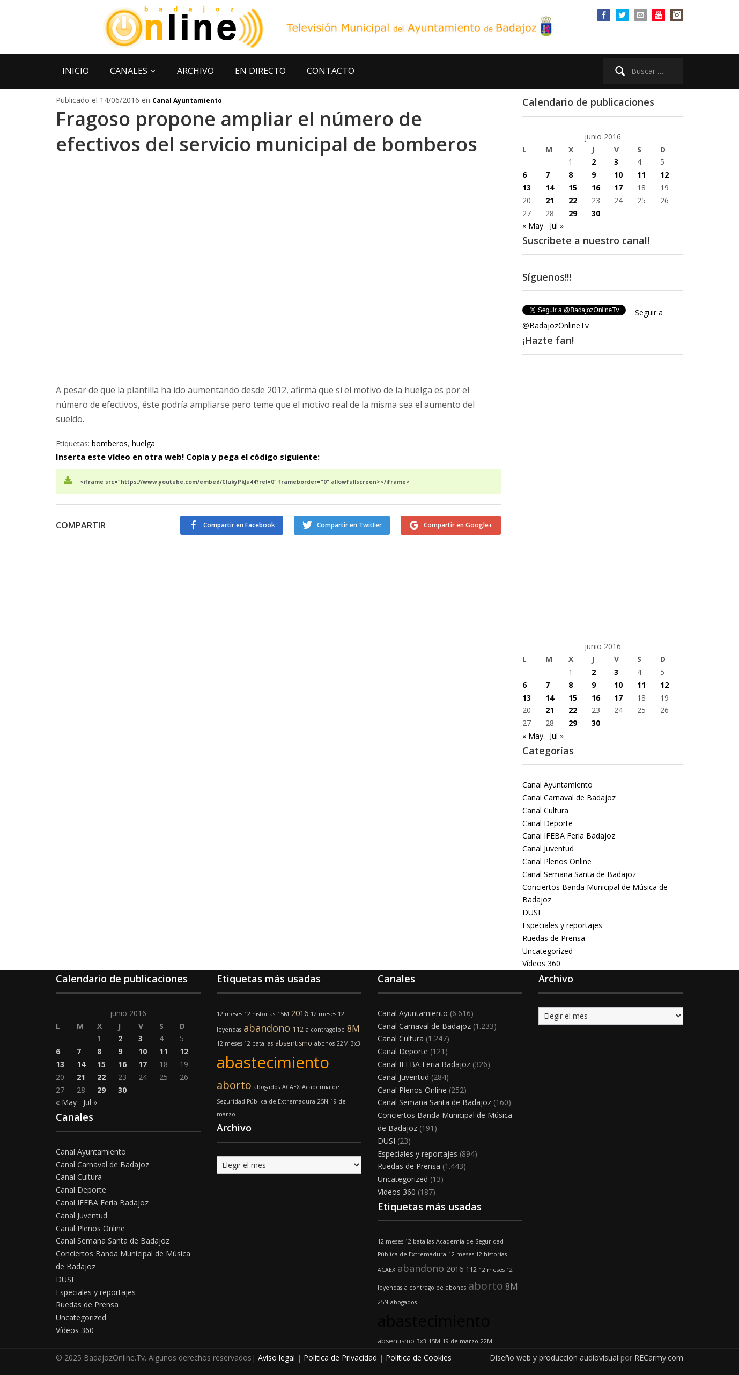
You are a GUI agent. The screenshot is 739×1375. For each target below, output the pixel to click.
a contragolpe (325, 1029)
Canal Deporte (547, 823)
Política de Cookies (419, 1357)
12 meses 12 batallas (245, 1043)
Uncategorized (547, 951)
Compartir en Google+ (458, 525)
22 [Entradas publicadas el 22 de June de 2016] (572, 200)
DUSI (531, 912)
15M (283, 1014)
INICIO (75, 71)
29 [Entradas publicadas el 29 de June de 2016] (572, 213)
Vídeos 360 (541, 963)
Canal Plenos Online (557, 861)
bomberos (110, 443)
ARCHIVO (195, 71)
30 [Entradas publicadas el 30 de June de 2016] (596, 213)
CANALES (128, 71)
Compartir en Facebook (239, 525)
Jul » (557, 225)
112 (298, 1029)
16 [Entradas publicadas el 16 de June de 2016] (596, 187)
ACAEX (291, 1087)
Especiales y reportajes (562, 925)
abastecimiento (273, 1062)
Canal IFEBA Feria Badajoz (568, 835)
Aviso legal (276, 1357)
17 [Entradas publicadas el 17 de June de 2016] (618, 187)
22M (343, 1043)
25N (322, 1101)
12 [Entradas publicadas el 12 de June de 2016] (664, 175)
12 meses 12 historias (246, 1014)
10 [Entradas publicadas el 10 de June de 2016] (618, 175)
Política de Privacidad (340, 1357)
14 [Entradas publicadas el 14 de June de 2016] (549, 187)
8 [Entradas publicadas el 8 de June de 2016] (570, 175)
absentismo (293, 1043)
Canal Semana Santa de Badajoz (579, 874)
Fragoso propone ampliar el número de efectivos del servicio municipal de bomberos (266, 131)
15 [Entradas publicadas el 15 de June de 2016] (572, 187)
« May (532, 225)
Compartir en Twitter (349, 525)
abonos (324, 1043)
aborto (234, 1085)
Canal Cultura (545, 810)
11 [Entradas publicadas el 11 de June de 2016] (641, 175)
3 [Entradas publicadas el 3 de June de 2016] (616, 162)
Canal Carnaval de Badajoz (569, 797)
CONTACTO (330, 71)
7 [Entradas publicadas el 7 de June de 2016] (547, 175)
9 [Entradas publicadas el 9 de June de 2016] (594, 175)
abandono (266, 1027)
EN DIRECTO (260, 71)
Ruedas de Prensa (553, 938)
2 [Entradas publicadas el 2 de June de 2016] (594, 162)
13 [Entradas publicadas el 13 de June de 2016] (526, 187)
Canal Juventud (548, 848)
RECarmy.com (658, 1357)
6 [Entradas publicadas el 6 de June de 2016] (524, 175)
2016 (299, 1013)
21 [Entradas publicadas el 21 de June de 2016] (549, 200)
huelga (143, 443)
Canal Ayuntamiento (187, 100)
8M (353, 1028)
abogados (267, 1087)
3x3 (355, 1043)
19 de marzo (460, 1341)
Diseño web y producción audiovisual (554, 1357)
